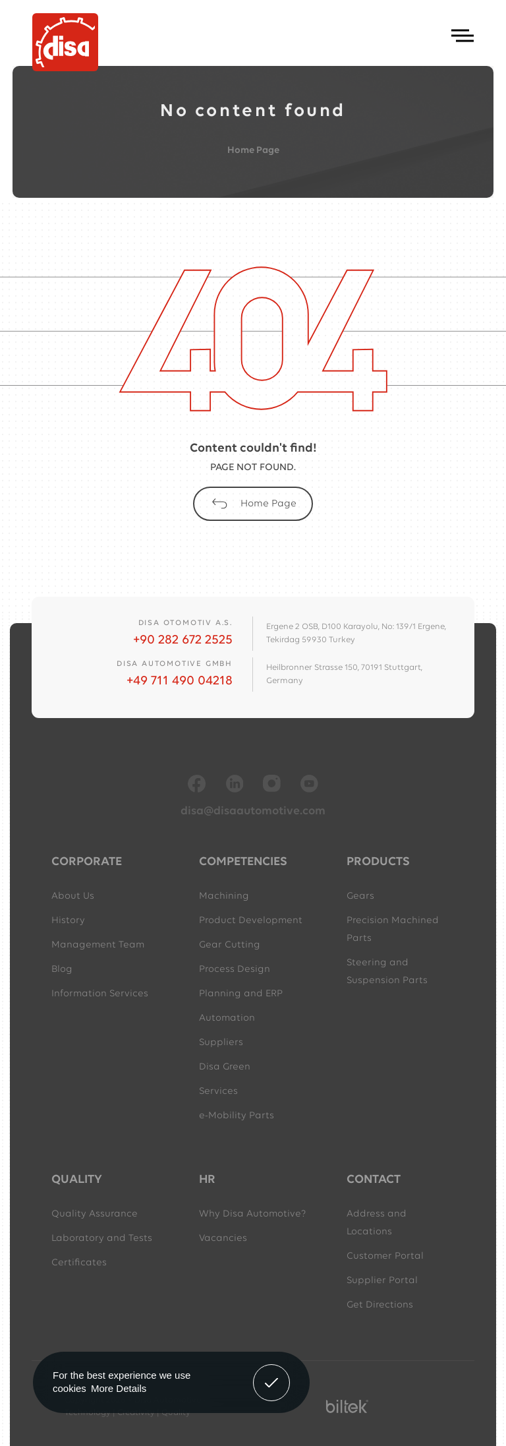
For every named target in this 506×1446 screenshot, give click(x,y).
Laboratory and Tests (101, 1239)
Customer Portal (385, 1256)
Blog (61, 970)
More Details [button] (118, 1388)
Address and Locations (377, 1223)
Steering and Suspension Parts (387, 972)
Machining (224, 896)
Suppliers (221, 1043)
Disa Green (224, 1067)
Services (218, 1092)
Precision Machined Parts (393, 930)
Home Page (253, 151)
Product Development (250, 921)
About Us (72, 896)
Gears (360, 896)
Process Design (234, 970)
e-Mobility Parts (236, 1116)
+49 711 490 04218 (179, 681)
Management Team (97, 945)
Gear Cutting (229, 945)
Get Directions (380, 1305)
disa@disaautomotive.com (253, 811)
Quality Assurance (94, 1214)
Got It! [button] (271, 1373)
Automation (227, 1018)
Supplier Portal (382, 1281)
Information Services (99, 994)
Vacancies (223, 1239)
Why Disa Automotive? (252, 1214)
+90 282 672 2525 (183, 640)
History (68, 921)
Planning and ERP (241, 994)
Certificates (79, 1263)
